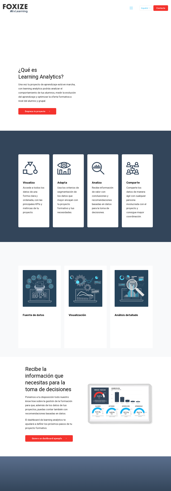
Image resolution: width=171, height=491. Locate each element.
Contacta (160, 8)
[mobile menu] (131, 8)
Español (146, 8)
